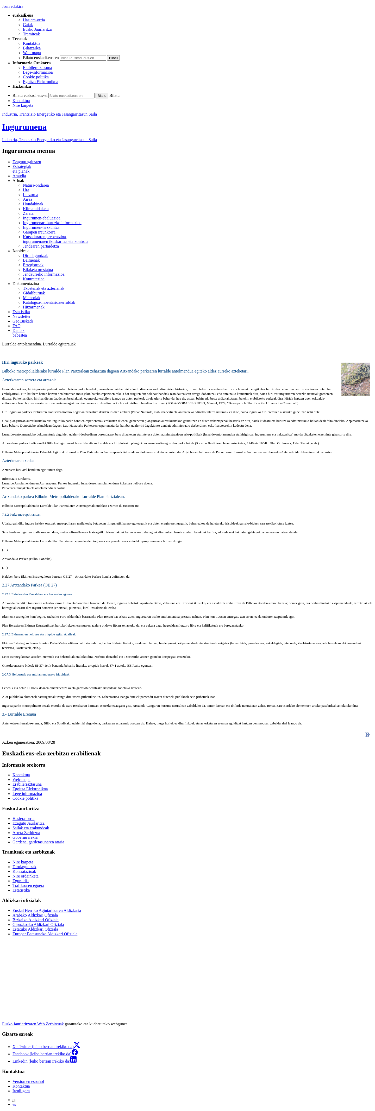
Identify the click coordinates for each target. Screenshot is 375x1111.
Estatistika (21, 312)
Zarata (28, 213)
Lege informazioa (27, 793)
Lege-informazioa (38, 72)
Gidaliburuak (34, 293)
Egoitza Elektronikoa (40, 81)
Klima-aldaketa (36, 208)
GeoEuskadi (22, 321)
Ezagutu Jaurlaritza (28, 823)
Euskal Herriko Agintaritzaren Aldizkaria (46, 910)
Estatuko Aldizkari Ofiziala (35, 929)
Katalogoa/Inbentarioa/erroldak (49, 302)
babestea (192, 332)
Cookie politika (36, 77)
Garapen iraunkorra (39, 232)
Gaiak (28, 24)
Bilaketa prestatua (38, 269)
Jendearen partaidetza (41, 246)
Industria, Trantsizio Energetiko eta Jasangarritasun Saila (49, 114)
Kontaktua (31, 43)
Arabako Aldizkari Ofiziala (35, 915)
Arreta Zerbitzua (26, 832)
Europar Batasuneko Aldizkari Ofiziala (44, 934)
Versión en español (28, 1081)
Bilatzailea (32, 48)
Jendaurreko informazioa (43, 274)
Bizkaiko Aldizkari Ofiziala (35, 920)
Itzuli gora (21, 1091)
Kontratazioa (34, 279)
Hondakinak (33, 204)
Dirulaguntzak (24, 866)
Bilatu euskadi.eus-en (41, 57)
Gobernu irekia (25, 837)
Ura (26, 190)
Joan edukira (12, 6)
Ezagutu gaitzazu (26, 162)
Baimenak (31, 260)
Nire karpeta (22, 105)
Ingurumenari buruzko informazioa (52, 222)
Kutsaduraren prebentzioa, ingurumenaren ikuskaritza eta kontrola (55, 239)
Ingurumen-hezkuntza (41, 227)
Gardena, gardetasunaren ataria (38, 842)
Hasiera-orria (34, 20)
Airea (27, 199)
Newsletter (21, 316)
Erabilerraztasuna (37, 67)
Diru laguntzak (35, 255)
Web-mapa (32, 53)
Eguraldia (20, 881)
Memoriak (31, 297)
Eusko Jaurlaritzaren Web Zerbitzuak (33, 1024)
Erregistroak (33, 265)
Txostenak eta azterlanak (43, 288)
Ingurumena (24, 126)
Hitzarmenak (34, 307)
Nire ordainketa (25, 876)
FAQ (16, 326)
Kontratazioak (24, 871)
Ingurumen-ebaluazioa (41, 218)
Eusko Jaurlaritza (37, 29)
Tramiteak (31, 34)
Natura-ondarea (36, 185)
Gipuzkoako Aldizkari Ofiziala (38, 924)
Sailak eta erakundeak (30, 828)
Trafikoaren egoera (28, 885)
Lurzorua (30, 194)
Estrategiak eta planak (21, 168)
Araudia (19, 176)
